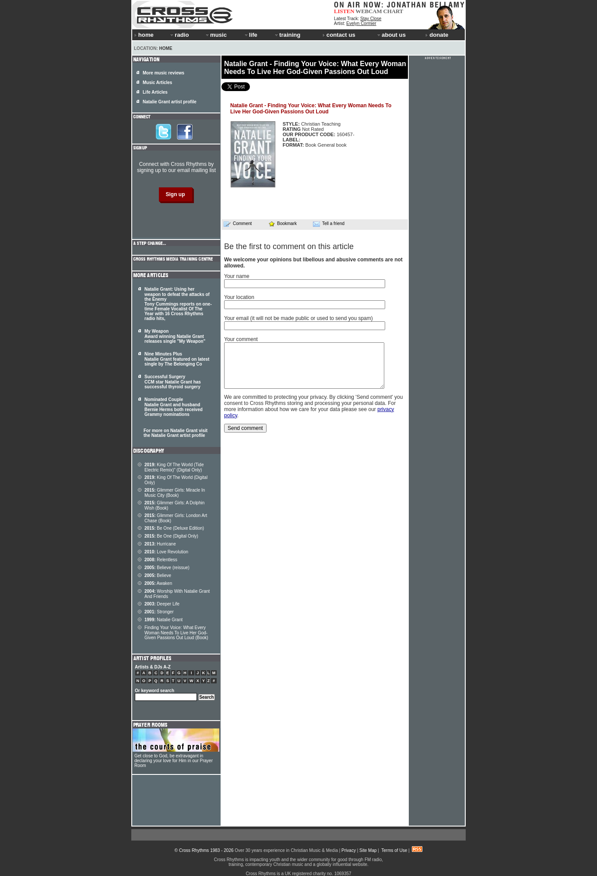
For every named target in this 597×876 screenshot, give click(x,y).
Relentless (160, 559)
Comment (238, 224)
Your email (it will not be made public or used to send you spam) (298, 318)
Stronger (159, 611)
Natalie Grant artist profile (170, 101)
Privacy (348, 850)
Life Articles (155, 92)
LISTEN (344, 11)
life (250, 35)
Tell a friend (328, 224)
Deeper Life (161, 604)
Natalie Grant (163, 619)
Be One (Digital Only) (171, 536)
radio (179, 35)
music (216, 35)
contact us (339, 35)
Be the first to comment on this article (289, 246)
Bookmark (282, 223)
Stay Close (370, 18)
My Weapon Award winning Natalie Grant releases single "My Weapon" (174, 336)
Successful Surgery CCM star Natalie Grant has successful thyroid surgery (172, 381)
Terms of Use (394, 850)
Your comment (241, 339)
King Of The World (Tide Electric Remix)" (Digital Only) (174, 467)
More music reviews (163, 72)
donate (436, 35)
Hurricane (160, 544)
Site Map (367, 850)
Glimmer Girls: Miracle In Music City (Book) (174, 493)
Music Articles (157, 82)
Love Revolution (166, 551)
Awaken (158, 583)
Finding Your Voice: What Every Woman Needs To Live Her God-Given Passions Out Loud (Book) (176, 632)
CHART (393, 11)
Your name (236, 276)
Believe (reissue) (167, 567)
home (144, 35)
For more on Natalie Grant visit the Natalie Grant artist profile (175, 433)
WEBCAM (368, 11)
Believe (157, 575)
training (287, 35)
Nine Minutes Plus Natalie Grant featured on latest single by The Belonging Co (176, 359)
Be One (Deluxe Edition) (174, 528)
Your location (239, 297)
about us (391, 35)
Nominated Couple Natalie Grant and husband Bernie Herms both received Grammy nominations (173, 407)
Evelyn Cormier (361, 23)
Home (165, 48)
